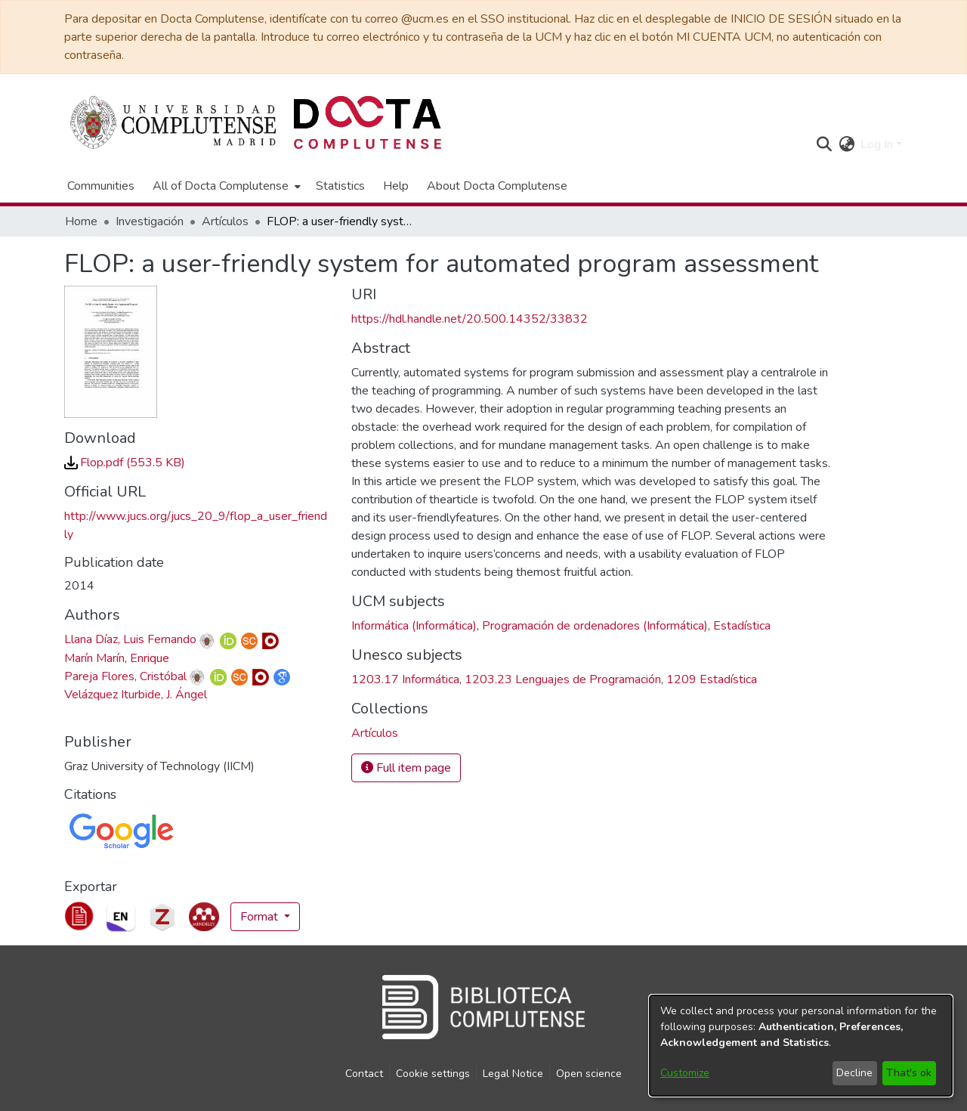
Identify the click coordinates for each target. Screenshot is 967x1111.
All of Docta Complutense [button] (221, 186)
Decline (854, 1073)
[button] (823, 144)
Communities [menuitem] (100, 186)
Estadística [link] (742, 625)
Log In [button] (878, 144)
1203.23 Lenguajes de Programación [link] (563, 679)
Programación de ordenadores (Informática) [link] (595, 625)
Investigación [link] (150, 221)
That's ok (908, 1073)
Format (260, 916)
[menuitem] (225, 186)
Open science (589, 1073)
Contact (364, 1073)
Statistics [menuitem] (340, 186)
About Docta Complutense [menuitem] (497, 186)
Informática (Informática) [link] (414, 625)
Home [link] (81, 221)
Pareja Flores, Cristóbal (125, 676)
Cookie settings (433, 1073)
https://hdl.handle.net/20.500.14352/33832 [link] (469, 319)
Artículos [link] (225, 221)
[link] (124, 462)
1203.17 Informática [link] (405, 679)
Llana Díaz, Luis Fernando (130, 639)
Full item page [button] (406, 768)
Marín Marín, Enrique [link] (116, 658)
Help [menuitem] (396, 186)
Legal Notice (513, 1073)
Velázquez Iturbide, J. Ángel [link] (135, 694)
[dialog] (801, 1045)
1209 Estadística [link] (711, 679)
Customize (684, 1073)
